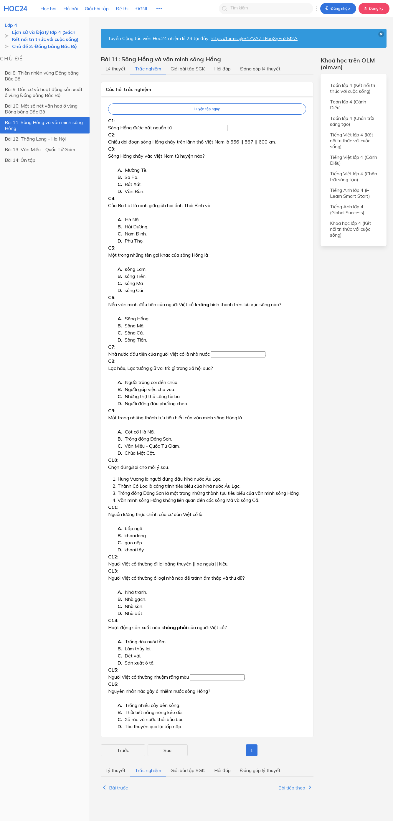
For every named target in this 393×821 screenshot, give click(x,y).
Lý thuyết (115, 69)
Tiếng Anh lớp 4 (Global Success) (347, 209)
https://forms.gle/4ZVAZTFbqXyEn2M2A (254, 38)
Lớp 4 (11, 25)
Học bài (48, 8)
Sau (306, 750)
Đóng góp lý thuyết (260, 69)
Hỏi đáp (222, 69)
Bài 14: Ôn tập (20, 160)
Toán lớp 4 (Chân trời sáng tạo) (352, 121)
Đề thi (122, 8)
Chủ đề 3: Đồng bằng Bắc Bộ (44, 46)
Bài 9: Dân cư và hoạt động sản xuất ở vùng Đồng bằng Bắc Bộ (45, 92)
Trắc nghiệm (148, 69)
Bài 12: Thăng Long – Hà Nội (35, 139)
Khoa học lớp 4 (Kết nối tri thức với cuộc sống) (350, 229)
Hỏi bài (70, 8)
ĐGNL (142, 8)
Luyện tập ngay (207, 109)
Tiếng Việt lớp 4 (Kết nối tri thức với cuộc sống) (351, 140)
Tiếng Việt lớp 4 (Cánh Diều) (353, 160)
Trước (111, 750)
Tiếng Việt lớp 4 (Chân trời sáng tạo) (353, 176)
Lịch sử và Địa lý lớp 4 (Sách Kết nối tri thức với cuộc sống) (48, 35)
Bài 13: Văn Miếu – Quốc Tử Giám (40, 149)
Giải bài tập (97, 8)
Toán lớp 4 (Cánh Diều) (348, 105)
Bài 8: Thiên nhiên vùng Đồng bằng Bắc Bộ (46, 76)
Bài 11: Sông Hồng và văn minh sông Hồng (44, 125)
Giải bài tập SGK (188, 69)
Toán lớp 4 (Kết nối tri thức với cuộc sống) (352, 88)
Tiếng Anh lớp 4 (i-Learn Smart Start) (350, 193)
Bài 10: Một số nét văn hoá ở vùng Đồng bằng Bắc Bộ (41, 109)
